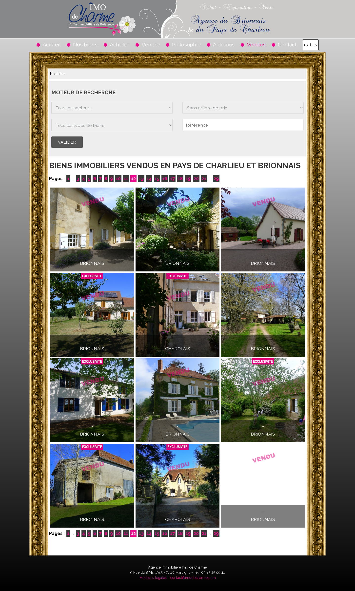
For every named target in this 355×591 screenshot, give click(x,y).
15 (157, 178)
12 (133, 178)
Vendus (256, 44)
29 (216, 178)
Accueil (52, 44)
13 (141, 178)
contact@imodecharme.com (193, 578)
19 (188, 178)
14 (149, 178)
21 (204, 178)
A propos (224, 44)
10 (118, 178)
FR (306, 45)
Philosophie (186, 44)
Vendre (151, 44)
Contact (287, 44)
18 (180, 178)
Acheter (119, 44)
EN (315, 45)
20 (196, 178)
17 (172, 178)
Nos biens (85, 44)
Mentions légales (153, 578)
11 (126, 178)
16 (164, 178)
